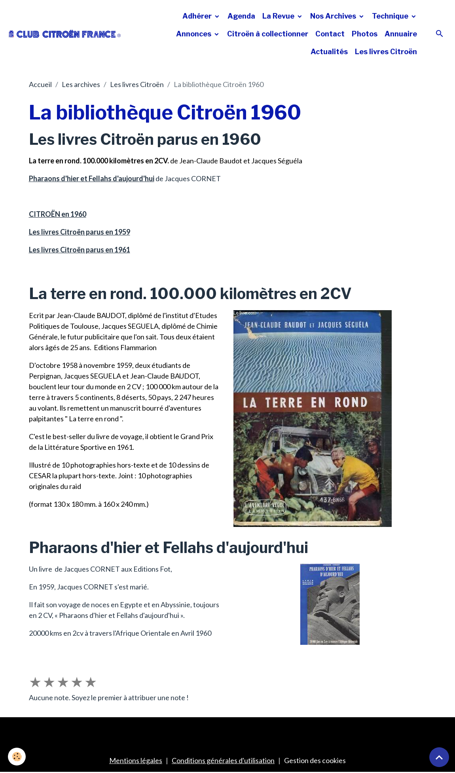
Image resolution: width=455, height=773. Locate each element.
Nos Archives (334, 16)
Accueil (40, 84)
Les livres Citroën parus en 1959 (79, 231)
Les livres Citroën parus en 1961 (79, 249)
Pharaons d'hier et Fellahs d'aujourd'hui (91, 178)
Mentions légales (135, 760)
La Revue (279, 16)
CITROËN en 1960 (57, 214)
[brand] (65, 34)
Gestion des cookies (315, 760)
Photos (364, 34)
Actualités (329, 51)
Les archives (81, 84)
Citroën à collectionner (267, 34)
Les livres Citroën (386, 51)
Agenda (241, 16)
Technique (391, 16)
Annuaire (401, 34)
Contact (330, 34)
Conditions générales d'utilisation (223, 760)
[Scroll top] (439, 757)
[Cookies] (17, 756)
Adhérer (197, 16)
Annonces (194, 34)
